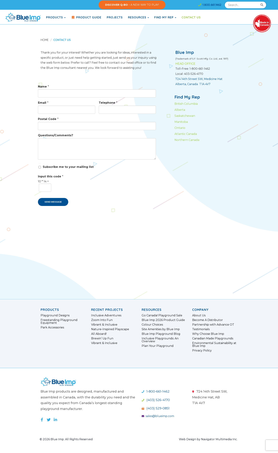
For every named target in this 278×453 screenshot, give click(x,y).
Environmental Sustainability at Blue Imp (214, 344)
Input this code (50, 176)
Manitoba (181, 122)
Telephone (108, 102)
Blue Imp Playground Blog (161, 333)
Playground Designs (55, 315)
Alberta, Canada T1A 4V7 (192, 84)
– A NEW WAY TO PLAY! (132, 4)
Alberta (179, 109)
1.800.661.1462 (209, 5)
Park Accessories (52, 327)
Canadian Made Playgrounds (212, 338)
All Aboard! (99, 333)
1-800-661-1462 (155, 391)
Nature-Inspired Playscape (110, 329)
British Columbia (186, 103)
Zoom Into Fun (102, 320)
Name (43, 86)
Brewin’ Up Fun (102, 338)
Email (43, 102)
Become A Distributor (207, 320)
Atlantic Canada (185, 134)
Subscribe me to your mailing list (68, 167)
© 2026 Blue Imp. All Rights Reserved (66, 439)
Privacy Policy (202, 350)
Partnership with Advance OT (213, 324)
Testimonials (201, 329)
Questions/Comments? (55, 135)
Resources (138, 17)
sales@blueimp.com (158, 416)
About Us (198, 315)
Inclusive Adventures (106, 315)
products (56, 17)
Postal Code (48, 119)
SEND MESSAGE (53, 202)
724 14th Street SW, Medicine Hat (199, 79)
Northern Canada (186, 140)
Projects (115, 17)
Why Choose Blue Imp (208, 333)
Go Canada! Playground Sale (162, 315)
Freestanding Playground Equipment (59, 321)
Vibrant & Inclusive (104, 324)
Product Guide (86, 17)
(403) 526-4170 (156, 400)
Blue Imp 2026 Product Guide (163, 320)
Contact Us (191, 17)
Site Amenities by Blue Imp (161, 329)
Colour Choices (152, 324)
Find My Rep (165, 17)
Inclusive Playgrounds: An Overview (160, 340)
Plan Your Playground (158, 346)
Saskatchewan (184, 116)
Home (45, 40)
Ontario (179, 128)
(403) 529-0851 (155, 408)
